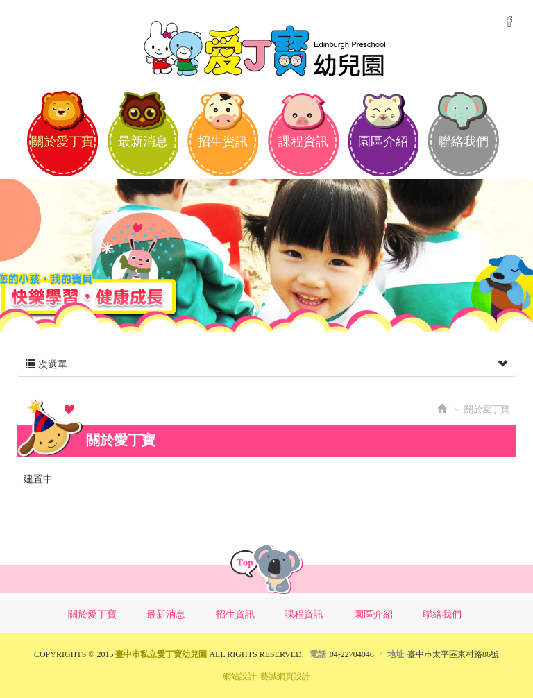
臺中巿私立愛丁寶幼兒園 (266, 47)
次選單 (266, 365)
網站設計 (239, 676)
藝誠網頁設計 (285, 676)
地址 (395, 654)
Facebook (509, 21)
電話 (318, 654)
